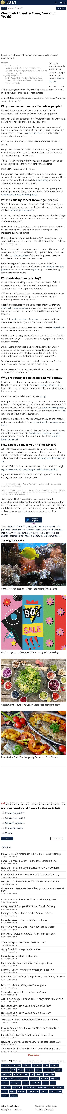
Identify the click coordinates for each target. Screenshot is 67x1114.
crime (53, 1083)
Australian (54, 1065)
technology (55, 1078)
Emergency (6, 1087)
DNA (29, 526)
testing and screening (50, 385)
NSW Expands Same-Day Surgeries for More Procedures (30, 867)
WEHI (13, 532)
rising (42, 396)
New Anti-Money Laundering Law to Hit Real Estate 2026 (31, 1041)
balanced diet (16, 535)
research (6, 1070)
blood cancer (18, 529)
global (36, 269)
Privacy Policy (7, 1109)
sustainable (17, 1087)
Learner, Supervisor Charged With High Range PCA (27, 969)
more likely (41, 180)
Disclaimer (18, 1109)
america (44, 1091)
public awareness (52, 535)
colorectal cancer (43, 532)
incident (14, 1096)
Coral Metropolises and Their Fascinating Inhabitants (29, 588)
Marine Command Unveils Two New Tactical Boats (27, 926)
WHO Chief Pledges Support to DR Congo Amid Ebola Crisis (32, 998)
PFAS (63, 410)
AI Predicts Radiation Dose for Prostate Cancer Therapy (30, 874)
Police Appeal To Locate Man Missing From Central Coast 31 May (32, 889)
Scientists (60, 1087)
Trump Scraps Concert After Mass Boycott (23, 942)
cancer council (33, 529)
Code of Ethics (41, 1106)
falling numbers (20, 255)
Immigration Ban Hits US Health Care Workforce (26, 913)
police (46, 1065)
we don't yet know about (22, 210)
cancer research (26, 532)
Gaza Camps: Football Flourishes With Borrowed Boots (29, 1019)
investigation (15, 1083)
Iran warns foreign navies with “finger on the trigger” (28, 933)
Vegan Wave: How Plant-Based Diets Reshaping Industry (30, 704)
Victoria (11, 526)
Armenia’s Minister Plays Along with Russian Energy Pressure (33, 976)
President (21, 1091)
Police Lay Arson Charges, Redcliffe (19, 956)
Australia (21, 526)
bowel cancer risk (51, 433)
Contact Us (52, 1106)
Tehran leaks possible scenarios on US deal (23, 992)
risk (62, 327)
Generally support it (15, 817)
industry (5, 1083)
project (46, 1083)
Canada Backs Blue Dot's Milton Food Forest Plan (27, 1035)
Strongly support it (14, 812)
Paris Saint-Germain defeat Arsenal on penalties (26, 962)
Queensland (7, 1074)
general (56, 327)
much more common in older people (19, 194)
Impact (52, 1091)
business (17, 1074)
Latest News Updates (10, 1106)
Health (4, 8)
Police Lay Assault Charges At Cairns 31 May (24, 920)
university (27, 1065)
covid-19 (39, 1074)
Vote (7, 839)
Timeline (5, 846)
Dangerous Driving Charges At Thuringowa (23, 985)
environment (48, 1070)
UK (33, 1074)
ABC (35, 526)
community (37, 1065)
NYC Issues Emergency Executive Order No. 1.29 (26, 1012)
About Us (39, 1109)
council (26, 1074)
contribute (34, 433)
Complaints (49, 1109)
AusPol (25, 1083)
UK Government (42, 1087)
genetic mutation (33, 535)
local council (49, 1074)
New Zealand (29, 1087)
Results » (56, 839)
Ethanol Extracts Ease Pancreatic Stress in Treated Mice (30, 1028)
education (44, 1078)
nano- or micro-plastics (53, 407)
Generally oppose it (14, 823)
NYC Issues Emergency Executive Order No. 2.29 (26, 1005)
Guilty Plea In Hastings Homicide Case (21, 949)
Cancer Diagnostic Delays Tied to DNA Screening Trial (29, 860)
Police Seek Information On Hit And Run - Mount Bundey (31, 853)
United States (35, 1083)
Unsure (8, 833)
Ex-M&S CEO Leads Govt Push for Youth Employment (29, 899)
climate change (33, 1091)
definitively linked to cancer (14, 307)
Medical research (47, 526)
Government (16, 1065)
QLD (52, 1087)
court (59, 1091)
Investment (34, 1078)
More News (33, 1055)
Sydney (12, 1091)
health (39, 1070)
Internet (5, 1096)
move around (33, 133)
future (5, 1091)
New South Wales (9, 1078)
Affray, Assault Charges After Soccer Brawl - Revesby (28, 906)
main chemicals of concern (25, 319)
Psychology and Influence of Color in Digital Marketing (29, 652)
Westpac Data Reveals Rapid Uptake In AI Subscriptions (30, 881)
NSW (13, 1070)
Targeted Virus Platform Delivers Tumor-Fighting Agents (31, 1048)
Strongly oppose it (14, 828)
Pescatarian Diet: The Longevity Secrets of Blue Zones (29, 757)
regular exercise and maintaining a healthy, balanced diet (29, 469)
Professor (30, 1070)
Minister (59, 1070)
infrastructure (22, 1078)
